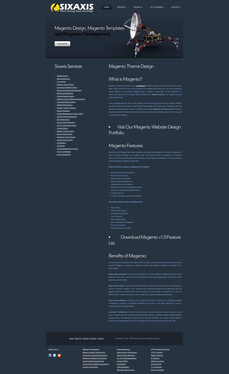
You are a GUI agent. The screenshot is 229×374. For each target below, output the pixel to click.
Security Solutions (157, 370)
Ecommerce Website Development (69, 90)
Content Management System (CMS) (70, 114)
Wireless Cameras (157, 361)
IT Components (156, 367)
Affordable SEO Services (126, 370)
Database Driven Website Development (71, 99)
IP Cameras (155, 358)
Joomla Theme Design (65, 140)
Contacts (175, 7)
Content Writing (62, 128)
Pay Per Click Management (66, 125)
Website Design (62, 76)
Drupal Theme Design (64, 134)
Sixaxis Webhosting (64, 154)
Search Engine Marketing (66, 122)
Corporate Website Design (66, 102)
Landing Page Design (90, 367)
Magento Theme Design (65, 84)
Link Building (61, 143)
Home (106, 7)
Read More (62, 44)
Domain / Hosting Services (66, 108)
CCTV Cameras (156, 7)
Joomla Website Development (93, 361)
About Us (78, 338)
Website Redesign (63, 111)
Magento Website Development (94, 352)
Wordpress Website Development (94, 358)
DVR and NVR (156, 364)
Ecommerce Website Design (67, 87)
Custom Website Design (65, 96)
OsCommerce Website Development (96, 364)
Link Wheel (61, 146)
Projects (137, 7)
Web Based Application (65, 93)
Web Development (63, 79)
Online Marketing (123, 367)
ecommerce (140, 86)
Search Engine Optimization (67, 117)
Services (121, 7)
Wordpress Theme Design (66, 137)
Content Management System (67, 149)
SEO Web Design (63, 119)
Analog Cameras (157, 355)
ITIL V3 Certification (64, 152)
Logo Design (61, 82)
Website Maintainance (65, 105)
